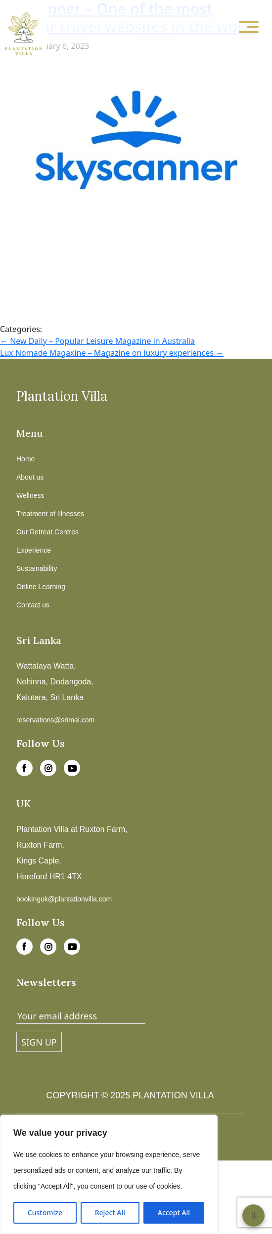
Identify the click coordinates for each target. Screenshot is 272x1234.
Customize (45, 1212)
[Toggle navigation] (249, 28)
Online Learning (40, 587)
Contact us (32, 605)
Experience (33, 550)
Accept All (174, 1212)
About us (30, 477)
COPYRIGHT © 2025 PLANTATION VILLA (130, 1095)
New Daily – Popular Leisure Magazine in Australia (97, 341)
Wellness (30, 495)
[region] (109, 1174)
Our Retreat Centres (47, 532)
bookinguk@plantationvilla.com (64, 899)
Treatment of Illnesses (50, 514)
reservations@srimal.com (55, 720)
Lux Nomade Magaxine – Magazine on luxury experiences (112, 352)
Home (25, 459)
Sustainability (36, 568)
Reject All (110, 1212)
